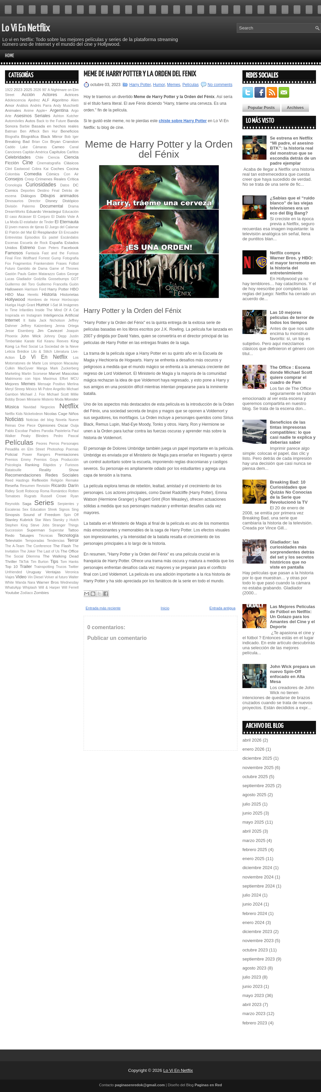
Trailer (26, 566)
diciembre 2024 (257, 867)
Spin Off (71, 515)
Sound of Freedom (41, 514)
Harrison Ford (35, 289)
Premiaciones (67, 454)
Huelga (10, 305)
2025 (27, 89)
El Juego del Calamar (62, 227)
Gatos (61, 274)
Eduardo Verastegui (43, 211)
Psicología (13, 465)
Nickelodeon (33, 414)
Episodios (32, 237)
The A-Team (14, 546)
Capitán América (35, 152)
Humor (42, 304)
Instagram (34, 315)
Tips (54, 561)
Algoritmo (60, 100)
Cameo (58, 147)
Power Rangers (36, 454)
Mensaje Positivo (51, 384)
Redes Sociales (62, 475)
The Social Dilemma (22, 556)
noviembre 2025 (258, 767)
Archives (295, 107)
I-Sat (54, 305)
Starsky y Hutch (66, 520)
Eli (61, 232)
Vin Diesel (35, 577)
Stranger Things (65, 525)
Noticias (14, 419)
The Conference (38, 546)
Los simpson (52, 363)
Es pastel (50, 237)
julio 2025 (251, 804)
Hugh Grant (26, 305)
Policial (11, 454)
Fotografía (71, 258)
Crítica (73, 179)
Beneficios (70, 131)
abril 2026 (251, 740)
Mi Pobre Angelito (52, 389)
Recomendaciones (23, 475)
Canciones (13, 152)
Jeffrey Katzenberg (36, 326)
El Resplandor (45, 232)
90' (44, 90)
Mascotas (70, 373)
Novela (61, 420)
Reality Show (59, 470)
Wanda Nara (25, 582)
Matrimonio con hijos (22, 379)
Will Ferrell (70, 587)
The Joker (27, 551)
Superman (36, 530)
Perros (54, 443)
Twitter (73, 567)
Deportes (28, 190)
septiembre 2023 (258, 958)
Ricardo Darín (65, 485)
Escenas (11, 243)
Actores (49, 94)
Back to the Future (51, 121)
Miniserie (34, 399)
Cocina (73, 168)
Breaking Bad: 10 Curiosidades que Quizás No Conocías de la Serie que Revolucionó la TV (291, 492)
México (31, 389)
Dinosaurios (14, 201)
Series (44, 502)
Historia (49, 294)
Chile (39, 157)
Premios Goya (46, 459)
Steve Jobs (39, 525)
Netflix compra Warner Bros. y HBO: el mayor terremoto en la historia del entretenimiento (293, 262)
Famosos (14, 252)
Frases (61, 263)
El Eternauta (67, 221)
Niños (74, 413)
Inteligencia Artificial (61, 315)
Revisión (43, 486)
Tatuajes (26, 535)
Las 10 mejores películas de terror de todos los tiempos (292, 317)
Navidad (29, 407)
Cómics (52, 174)
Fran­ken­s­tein (44, 263)
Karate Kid (33, 341)
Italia (32, 320)
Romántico (58, 491)
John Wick (31, 336)
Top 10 (11, 566)
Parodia (47, 431)
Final (9, 258)
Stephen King (16, 525)
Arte (8, 116)
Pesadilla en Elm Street (25, 449)
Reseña (11, 485)
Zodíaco (26, 593)
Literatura (61, 351)
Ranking (32, 465)
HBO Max (14, 294)
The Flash (62, 545)
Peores (41, 443)
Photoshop (55, 449)
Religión (56, 480)
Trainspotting (44, 567)
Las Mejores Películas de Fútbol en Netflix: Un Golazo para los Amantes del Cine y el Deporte (292, 616)
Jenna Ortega (67, 326)
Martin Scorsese (34, 373)
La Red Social (27, 346)
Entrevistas (13, 237)
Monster (72, 399)
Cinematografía (49, 163)
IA (60, 305)
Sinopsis (12, 514)
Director (34, 201)
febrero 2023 (254, 1022)
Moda (59, 399)
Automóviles (14, 121)
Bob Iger (72, 137)
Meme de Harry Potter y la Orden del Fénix (140, 74)
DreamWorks (15, 212)
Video (20, 576)
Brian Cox (40, 142)
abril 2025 (251, 831)
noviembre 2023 (258, 940)
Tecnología (68, 535)
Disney (51, 200)
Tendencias (56, 540)
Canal (74, 147)
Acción (28, 94)
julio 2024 (251, 895)
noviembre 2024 (258, 876)
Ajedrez (34, 100)
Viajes (9, 577)
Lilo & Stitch (41, 351)
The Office (70, 551)
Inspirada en (15, 315)
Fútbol (74, 263)
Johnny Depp (55, 336)
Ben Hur (49, 131)
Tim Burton (39, 562)
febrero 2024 (254, 913)
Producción (70, 459)
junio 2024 (252, 904)
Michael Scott (58, 394)
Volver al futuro (56, 577)
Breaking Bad (17, 141)
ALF (45, 100)
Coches (57, 168)
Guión (74, 284)
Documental (51, 205)
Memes (28, 383)
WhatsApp (13, 587)
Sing (75, 509)
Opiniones (47, 425)
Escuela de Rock (33, 243)
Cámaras (40, 147)
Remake (72, 480)
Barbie (25, 126)
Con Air (71, 174)
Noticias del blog (40, 420)
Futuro (10, 268)
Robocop (32, 491)
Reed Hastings (17, 480)
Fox (8, 263)
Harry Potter (58, 289)
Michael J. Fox (32, 394)
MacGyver (25, 368)
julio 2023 (251, 977)
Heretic (33, 295)
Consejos (14, 178)
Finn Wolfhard (25, 258)
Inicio (165, 608)
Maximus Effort (55, 379)
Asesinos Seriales (32, 115)
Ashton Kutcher (66, 116)
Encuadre (71, 232)
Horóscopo (70, 300)
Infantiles (26, 310)
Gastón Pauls (15, 274)
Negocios (47, 407)
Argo (75, 110)
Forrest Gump (50, 258)
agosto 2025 (254, 794)
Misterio (47, 399)
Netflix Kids (13, 414)
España (56, 242)
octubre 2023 (255, 949)
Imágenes (71, 305)
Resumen (27, 486)
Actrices (72, 94)
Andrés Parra (40, 105)
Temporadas (34, 540)
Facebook (70, 247)
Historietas (69, 294)
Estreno (27, 247)
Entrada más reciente (103, 608)
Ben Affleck (29, 131)
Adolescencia (15, 100)
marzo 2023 (253, 1013)
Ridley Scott (14, 491)
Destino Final (48, 190)
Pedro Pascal (66, 436)
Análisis (22, 105)
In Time (11, 310)
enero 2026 (253, 749)
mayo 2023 (253, 995)
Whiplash (30, 587)
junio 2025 (252, 813)
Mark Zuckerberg (64, 368)
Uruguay (33, 572)
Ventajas (53, 572)
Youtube (12, 592)
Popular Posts (261, 107)
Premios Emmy (18, 459)
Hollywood (15, 299)
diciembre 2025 (257, 758)
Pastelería (63, 431)
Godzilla (39, 279)
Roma (44, 491)
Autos (30, 120)
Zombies (41, 592)
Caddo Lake (16, 147)
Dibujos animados (59, 195)
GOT (75, 279)
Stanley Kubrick (19, 519)
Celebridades (18, 157)
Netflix (69, 406)
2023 (18, 89)
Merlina (73, 384)
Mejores (12, 384)
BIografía (12, 137)
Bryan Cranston (64, 141)
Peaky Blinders (34, 436)
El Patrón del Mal (18, 232)
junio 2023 (252, 986)
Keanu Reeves (56, 341)
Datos (64, 185)
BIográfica (30, 136)
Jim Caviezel (50, 330)
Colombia (12, 174)
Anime (28, 110)
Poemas (72, 449)
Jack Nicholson (52, 320)
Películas (19, 442)
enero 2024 (253, 922)
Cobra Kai (40, 169)
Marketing (12, 373)
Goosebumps (58, 279)
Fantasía (32, 253)
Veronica (72, 572)
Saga (26, 503)
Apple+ (41, 110)
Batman (11, 131)
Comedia (32, 173)
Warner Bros (47, 582)
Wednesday (69, 582)
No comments (220, 84)
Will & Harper (49, 587)
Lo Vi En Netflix (26, 28)
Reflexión (40, 480)
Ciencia (54, 157)
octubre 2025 (255, 776)
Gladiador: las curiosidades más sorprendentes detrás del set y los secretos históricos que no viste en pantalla (292, 554)
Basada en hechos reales (55, 126)
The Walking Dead (61, 556)
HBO (74, 289)
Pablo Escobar (16, 431)
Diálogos (28, 195)
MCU (75, 379)
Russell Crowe (54, 496)
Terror (73, 540)
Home (9, 55)
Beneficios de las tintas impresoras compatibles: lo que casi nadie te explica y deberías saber (293, 432)
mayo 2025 (253, 822)
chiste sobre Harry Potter (183, 120)
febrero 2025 (254, 849)
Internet (12, 320)
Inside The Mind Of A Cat (57, 310)
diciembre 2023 (257, 931)
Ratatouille (13, 470)
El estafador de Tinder (37, 222)
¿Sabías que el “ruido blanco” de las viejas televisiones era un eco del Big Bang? (292, 205)
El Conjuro (41, 217)
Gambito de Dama (32, 268)
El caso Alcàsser (18, 217)
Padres (34, 431)
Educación (70, 212)
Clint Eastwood (17, 169)
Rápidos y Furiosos (61, 465)
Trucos (61, 567)
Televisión (13, 540)
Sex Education (34, 509)
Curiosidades (41, 184)
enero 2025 (253, 858)
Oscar (63, 425)
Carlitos (73, 152)
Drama (73, 206)
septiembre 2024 (258, 886)
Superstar (56, 530)
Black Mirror (52, 136)
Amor (9, 105)
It (24, 320)
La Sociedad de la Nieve (59, 346)
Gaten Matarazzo (41, 274)
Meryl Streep (15, 389)
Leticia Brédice (17, 351)
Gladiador (23, 279)
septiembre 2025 (258, 785)
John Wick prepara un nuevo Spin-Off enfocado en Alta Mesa (292, 674)
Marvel (54, 373)
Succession (14, 530)
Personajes (70, 443)
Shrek (52, 509)
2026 (37, 90)
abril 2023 (251, 1004)
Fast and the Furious (60, 253)
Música (12, 406)
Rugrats (30, 496)
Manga (41, 368)
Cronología (13, 185)
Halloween (14, 289)
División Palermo (20, 206)
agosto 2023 (254, 968)
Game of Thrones (64, 268)
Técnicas (46, 535)
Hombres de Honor (43, 300)
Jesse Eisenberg (19, 331)
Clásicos (71, 163)
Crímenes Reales (50, 179)
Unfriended (13, 572)
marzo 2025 (253, 840)
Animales (13, 110)
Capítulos (57, 152)
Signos (64, 509)
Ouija (75, 425)
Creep (29, 179)
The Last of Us (47, 551)
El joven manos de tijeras (24, 227)
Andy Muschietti (66, 105)
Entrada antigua (222, 608)
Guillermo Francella (52, 284)
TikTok (24, 562)
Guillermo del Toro (20, 284)
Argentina (59, 110)
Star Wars (43, 520)
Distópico (71, 200)
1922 (9, 90)
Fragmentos (22, 263)
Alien (75, 100)
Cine (27, 162)
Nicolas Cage (55, 413)
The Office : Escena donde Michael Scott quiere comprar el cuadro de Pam (291, 375)
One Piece (26, 425)
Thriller (11, 561)
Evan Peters (48, 248)
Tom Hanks (69, 562)
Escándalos (70, 237)
